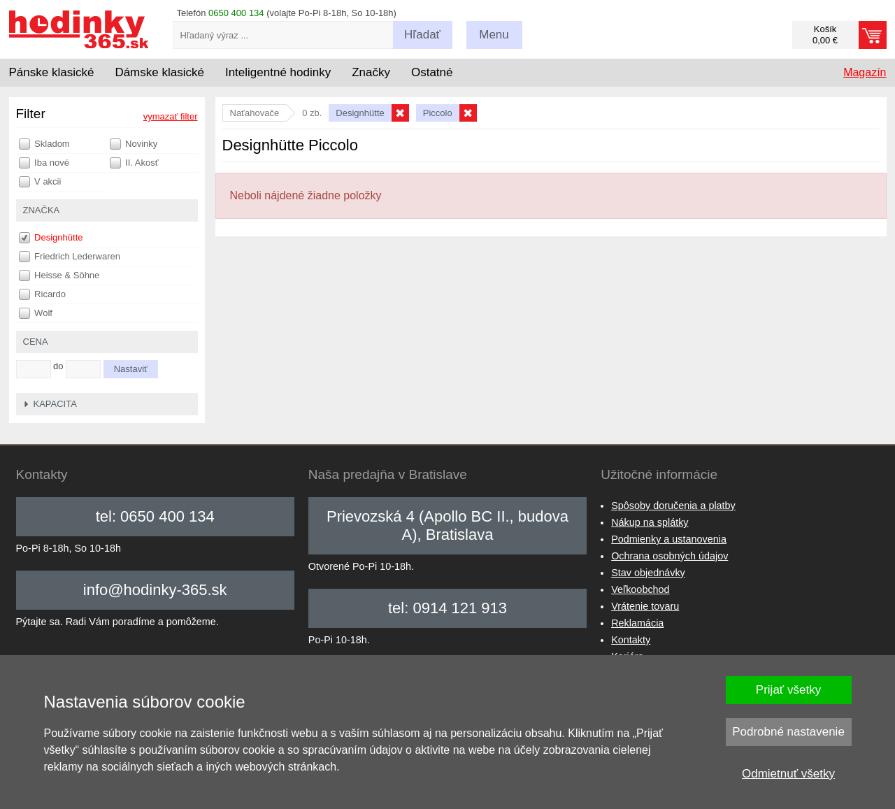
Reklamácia (637, 623)
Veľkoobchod (640, 589)
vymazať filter (170, 116)
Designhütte (51, 237)
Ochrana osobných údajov (669, 555)
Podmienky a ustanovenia (668, 539)
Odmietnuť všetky (788, 773)
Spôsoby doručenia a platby (673, 505)
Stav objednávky (648, 572)
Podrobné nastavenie (788, 731)
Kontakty (630, 639)
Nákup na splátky (649, 522)
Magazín (864, 72)
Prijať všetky (788, 689)
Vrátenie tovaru (645, 606)
